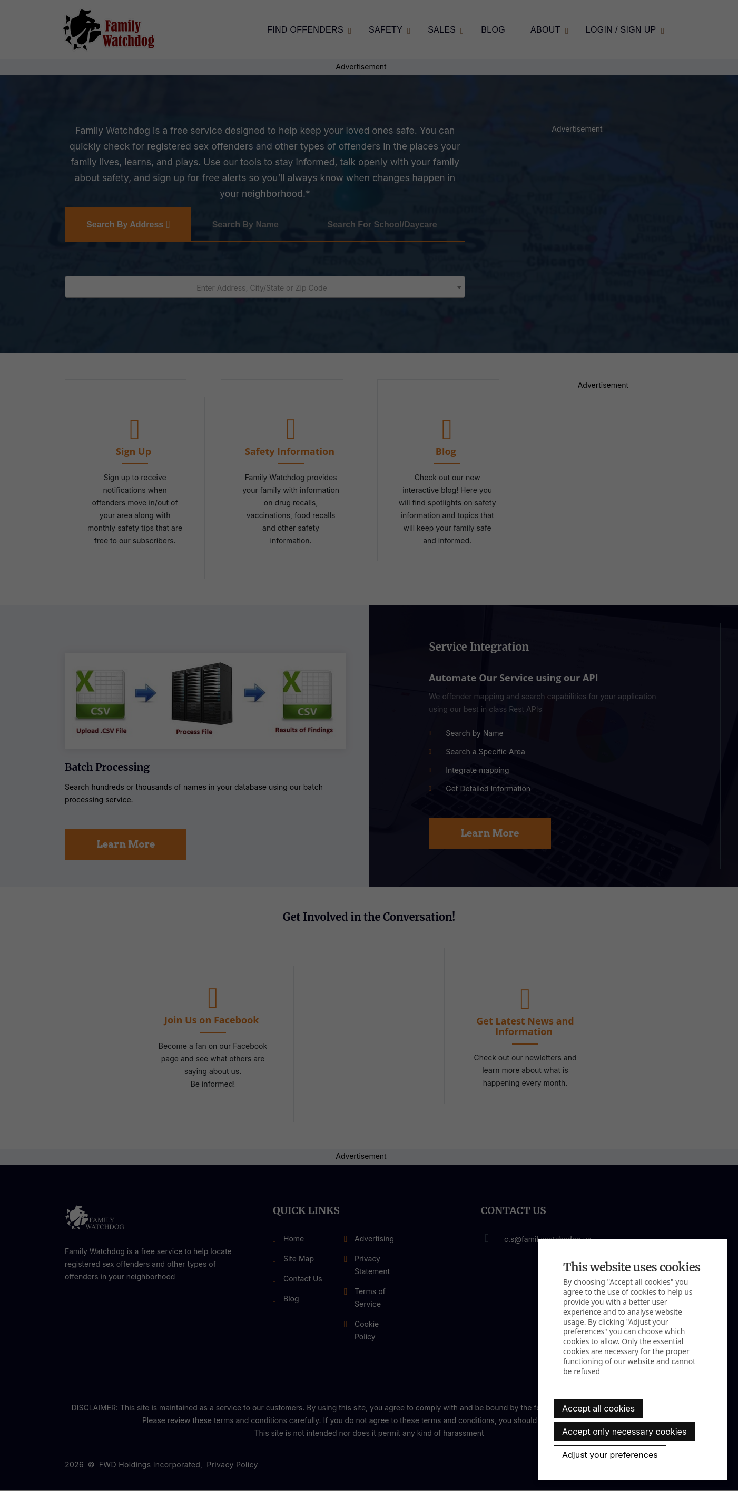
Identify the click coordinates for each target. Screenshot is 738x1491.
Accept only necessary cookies (624, 1431)
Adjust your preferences (610, 1454)
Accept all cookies (598, 1408)
